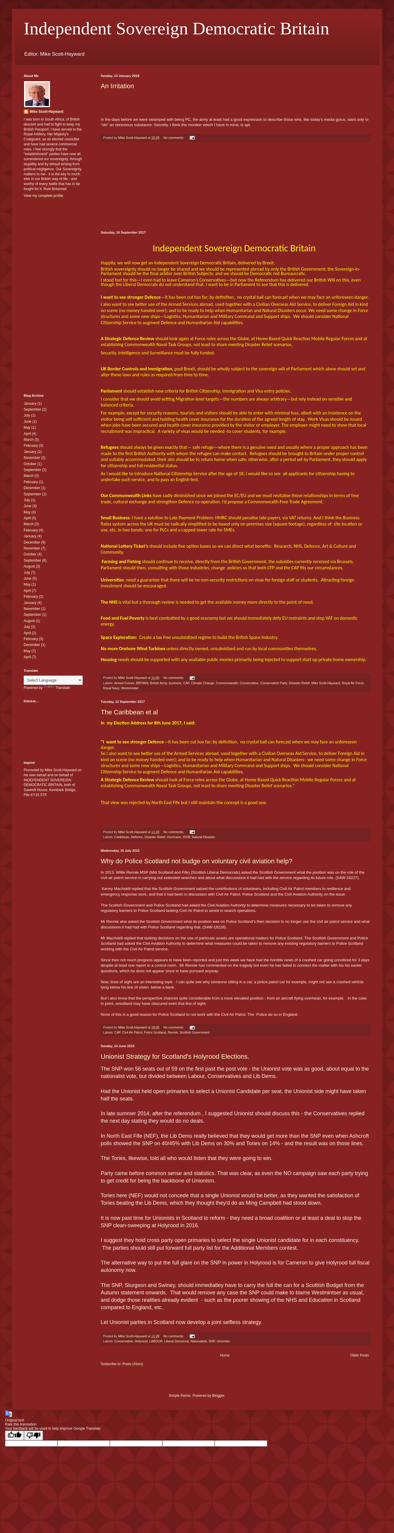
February (31, 445)
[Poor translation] (33, 1435)
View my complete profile (43, 196)
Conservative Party (273, 683)
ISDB (186, 837)
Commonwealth (227, 683)
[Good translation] (14, 1435)
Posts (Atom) (132, 1364)
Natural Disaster (203, 837)
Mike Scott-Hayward (325, 683)
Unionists (223, 1341)
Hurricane (174, 837)
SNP (212, 1341)
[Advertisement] (235, 187)
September (32, 409)
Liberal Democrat (176, 1341)
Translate (57, 688)
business (175, 683)
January (30, 403)
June (27, 422)
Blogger (218, 1396)
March (28, 440)
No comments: (174, 137)
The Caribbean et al (129, 712)
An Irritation (117, 86)
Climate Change (202, 683)
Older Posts (359, 1355)
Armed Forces (124, 683)
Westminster (130, 688)
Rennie (173, 1032)
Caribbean (121, 837)
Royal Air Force (353, 683)
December (32, 488)
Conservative (249, 683)
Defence (137, 837)
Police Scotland (155, 1032)
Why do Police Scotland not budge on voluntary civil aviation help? (196, 861)
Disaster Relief (299, 683)
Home (225, 1355)
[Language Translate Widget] (53, 680)
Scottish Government (195, 1032)
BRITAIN (142, 683)
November (32, 458)
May (27, 427)
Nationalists (198, 1341)
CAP (186, 683)
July (27, 415)
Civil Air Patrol (132, 1032)
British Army (158, 683)
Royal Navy (111, 688)
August (29, 566)
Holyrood (141, 1341)
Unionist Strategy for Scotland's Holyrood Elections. (175, 1056)
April (27, 434)
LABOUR (155, 1341)
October (30, 464)
